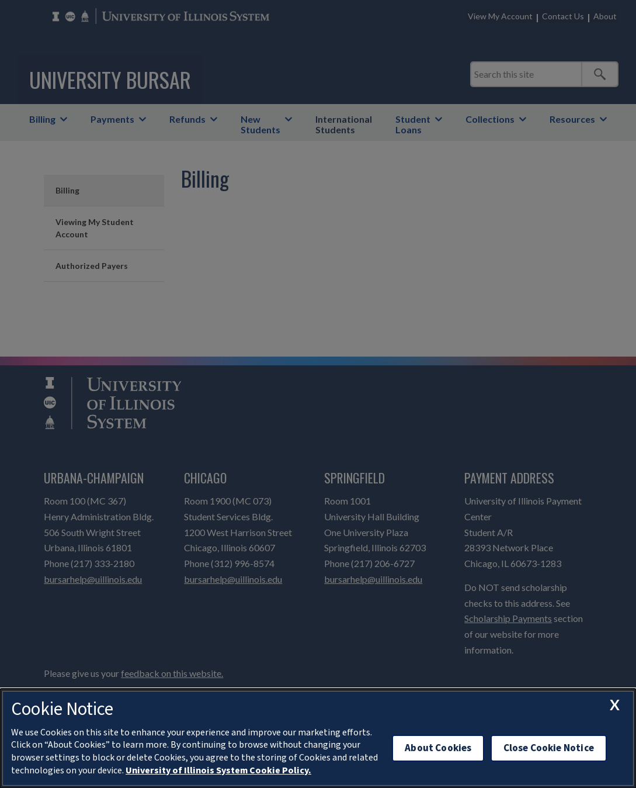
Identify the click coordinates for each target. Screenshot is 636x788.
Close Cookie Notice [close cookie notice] (548, 748)
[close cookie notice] (614, 704)
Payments (112, 119)
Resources (572, 119)
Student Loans (412, 124)
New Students (260, 124)
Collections (490, 119)
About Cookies (438, 748)
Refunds (187, 119)
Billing (42, 119)
